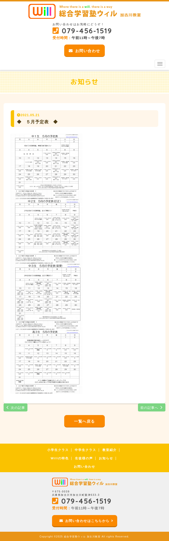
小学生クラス (58, 450)
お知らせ (106, 458)
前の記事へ (151, 408)
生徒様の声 (84, 458)
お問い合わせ (84, 466)
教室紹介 (109, 450)
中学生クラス (85, 450)
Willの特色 (60, 458)
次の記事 (15, 408)
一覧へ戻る (84, 421)
